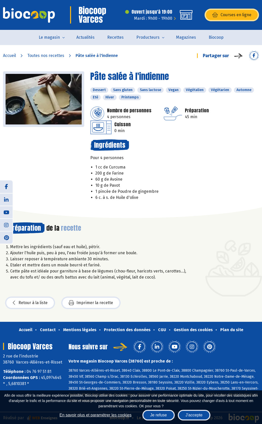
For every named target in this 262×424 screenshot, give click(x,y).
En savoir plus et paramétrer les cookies (95, 415)
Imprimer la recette (91, 302)
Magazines (186, 37)
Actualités (85, 37)
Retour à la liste (30, 302)
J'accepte (194, 415)
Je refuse (158, 415)
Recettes (115, 37)
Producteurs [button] (148, 37)
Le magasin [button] (49, 37)
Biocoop (216, 37)
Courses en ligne (231, 14)
